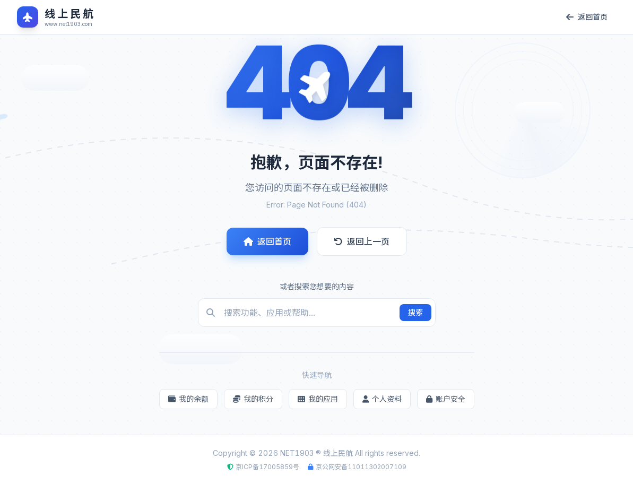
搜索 (415, 312)
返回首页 (267, 241)
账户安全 (445, 398)
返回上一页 (361, 241)
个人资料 (382, 398)
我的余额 (188, 398)
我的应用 (318, 398)
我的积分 (253, 398)
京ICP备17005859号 (267, 467)
